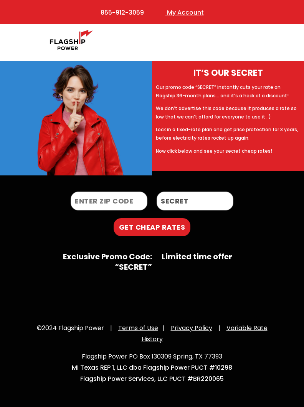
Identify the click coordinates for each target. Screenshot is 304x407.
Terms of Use (138, 328)
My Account (184, 12)
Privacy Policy (191, 328)
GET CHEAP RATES (152, 227)
